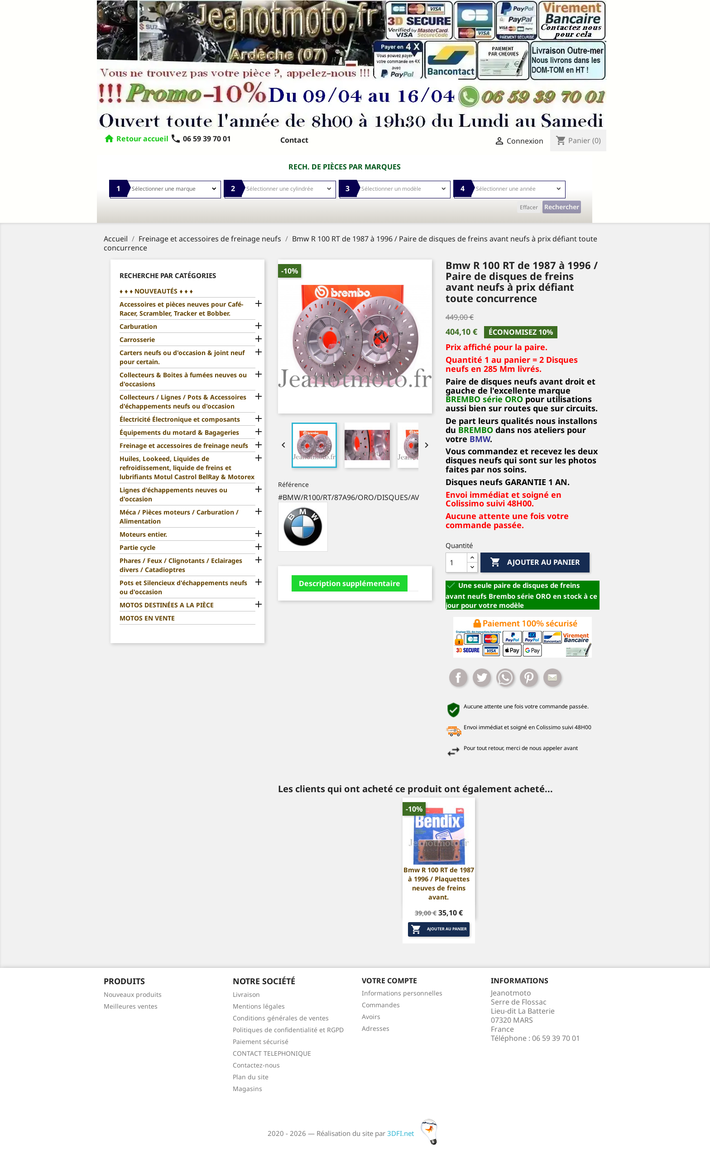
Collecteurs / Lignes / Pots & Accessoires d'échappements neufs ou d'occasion (183, 401)
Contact (294, 140)
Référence (293, 484)
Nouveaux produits (133, 994)
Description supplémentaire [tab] (349, 583)
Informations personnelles (402, 993)
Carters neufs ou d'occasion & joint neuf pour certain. (182, 357)
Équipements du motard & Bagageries (179, 432)
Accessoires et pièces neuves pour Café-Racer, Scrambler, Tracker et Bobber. (181, 308)
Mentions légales (259, 1006)
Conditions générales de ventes (281, 1018)
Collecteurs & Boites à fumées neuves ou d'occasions (183, 379)
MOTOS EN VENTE (147, 618)
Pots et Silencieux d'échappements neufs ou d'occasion (183, 587)
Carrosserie (137, 339)
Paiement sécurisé (260, 1041)
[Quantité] (456, 562)
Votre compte (389, 981)
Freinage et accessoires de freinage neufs (184, 445)
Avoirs (371, 1016)
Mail (552, 678)
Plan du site (251, 1077)
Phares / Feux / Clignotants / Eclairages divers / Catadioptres (181, 565)
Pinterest (529, 678)
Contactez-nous (256, 1065)
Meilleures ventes (131, 1006)
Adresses (375, 1028)
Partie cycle (137, 547)
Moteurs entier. (143, 534)
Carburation (138, 326)
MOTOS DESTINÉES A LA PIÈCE (167, 605)
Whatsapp (505, 678)
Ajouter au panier (535, 562)
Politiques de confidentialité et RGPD (288, 1029)
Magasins (247, 1088)
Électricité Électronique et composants (180, 419)
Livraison (246, 994)
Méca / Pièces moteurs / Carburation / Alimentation (179, 516)
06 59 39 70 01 (200, 139)
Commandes (381, 1004)
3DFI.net (415, 1133)
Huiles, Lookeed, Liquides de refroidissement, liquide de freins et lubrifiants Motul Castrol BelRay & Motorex (187, 467)
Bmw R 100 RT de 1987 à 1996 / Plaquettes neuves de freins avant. (438, 883)
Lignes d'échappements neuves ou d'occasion (173, 494)
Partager (458, 678)
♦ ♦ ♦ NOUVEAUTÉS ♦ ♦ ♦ (156, 291)
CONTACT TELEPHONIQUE (272, 1053)
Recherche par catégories (168, 275)
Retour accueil (142, 139)
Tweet (482, 678)
